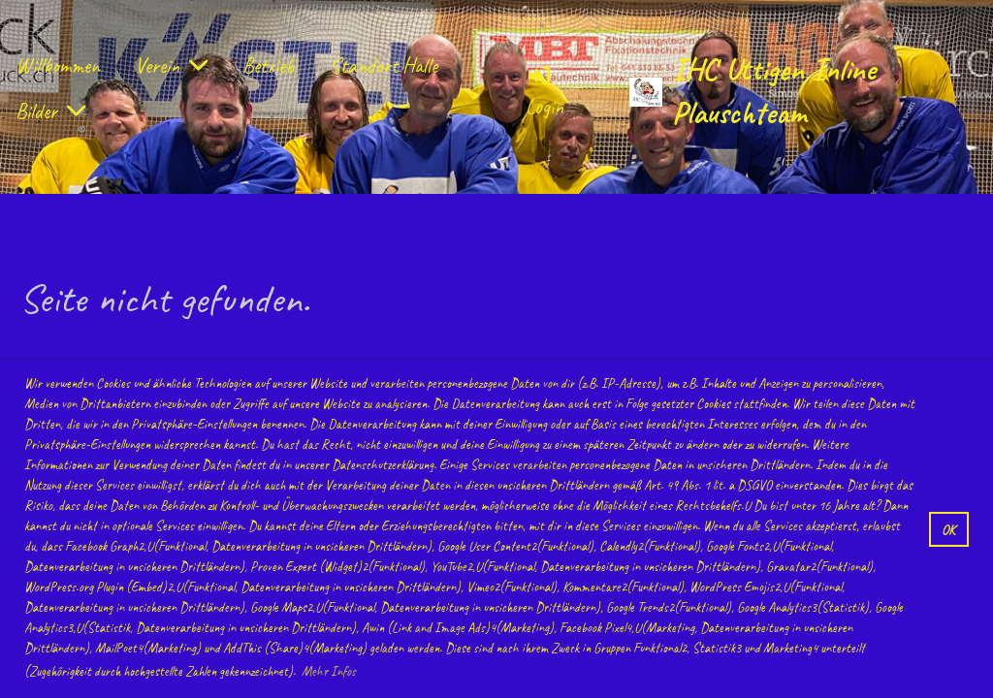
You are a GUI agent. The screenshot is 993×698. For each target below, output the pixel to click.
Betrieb (268, 65)
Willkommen (58, 65)
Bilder (50, 111)
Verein (171, 65)
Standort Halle (383, 65)
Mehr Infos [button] (329, 671)
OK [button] (948, 529)
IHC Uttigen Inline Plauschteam (774, 91)
